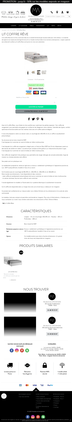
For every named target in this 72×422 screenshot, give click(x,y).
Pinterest (56, 403)
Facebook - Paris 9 (59, 397)
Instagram (57, 401)
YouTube (56, 407)
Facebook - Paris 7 (59, 399)
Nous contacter (41, 397)
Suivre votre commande (43, 401)
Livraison (39, 403)
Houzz (55, 405)
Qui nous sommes (24, 397)
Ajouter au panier (36, 107)
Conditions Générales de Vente (42, 407)
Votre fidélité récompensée (44, 399)
